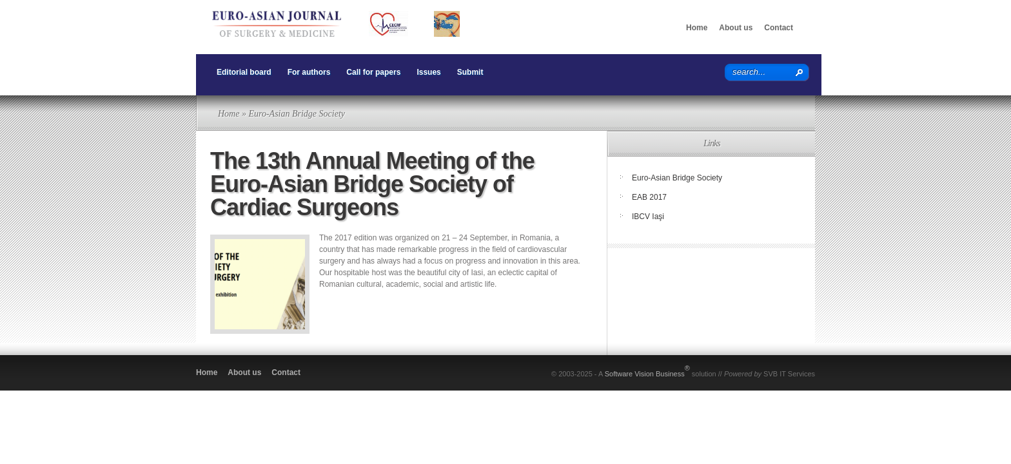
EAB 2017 (649, 197)
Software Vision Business (647, 371)
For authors (309, 72)
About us (735, 27)
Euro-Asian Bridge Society (677, 177)
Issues (428, 72)
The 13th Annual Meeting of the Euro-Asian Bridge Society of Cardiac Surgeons (372, 184)
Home (696, 27)
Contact (778, 27)
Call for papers (373, 72)
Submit (470, 72)
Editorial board (244, 72)
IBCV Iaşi (648, 216)
